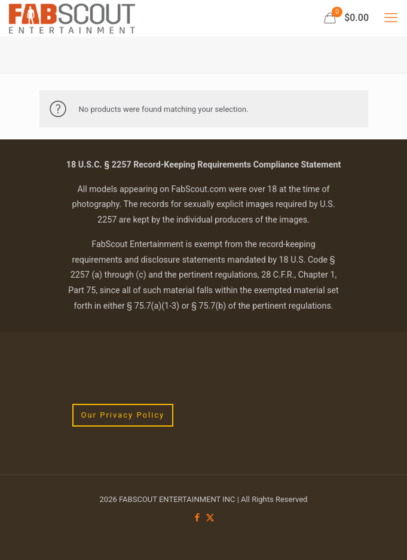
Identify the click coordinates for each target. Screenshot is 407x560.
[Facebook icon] (197, 517)
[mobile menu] (391, 18)
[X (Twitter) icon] (210, 517)
